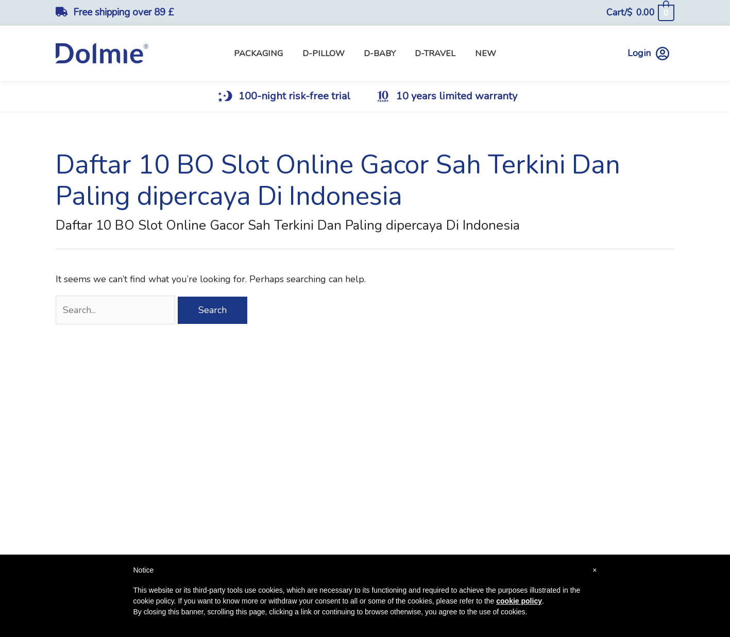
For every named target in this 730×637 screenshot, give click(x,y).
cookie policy (519, 601)
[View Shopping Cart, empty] (640, 12)
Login (648, 53)
